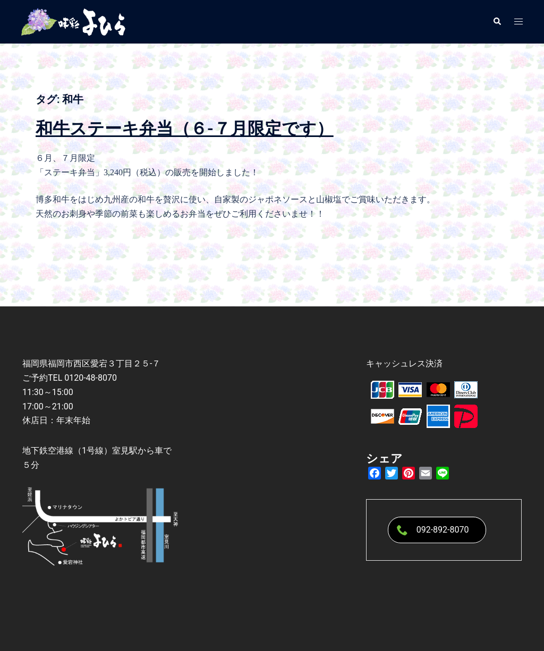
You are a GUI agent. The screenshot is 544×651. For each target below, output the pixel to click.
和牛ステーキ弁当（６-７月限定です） (185, 128)
